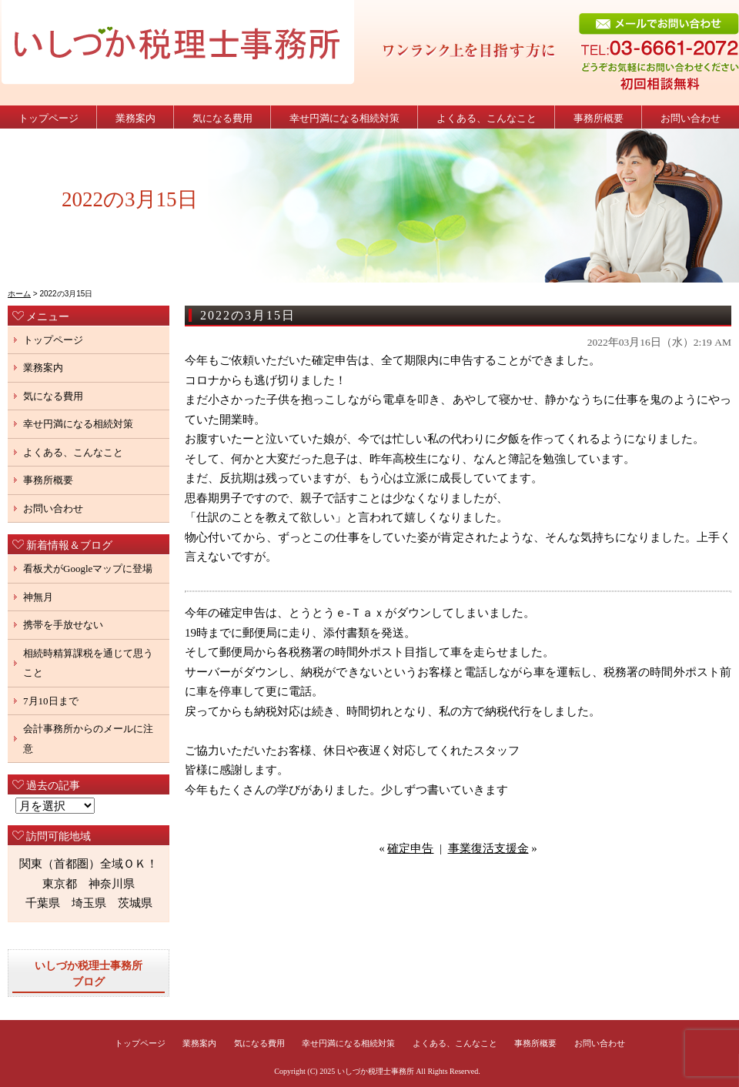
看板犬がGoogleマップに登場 (87, 568)
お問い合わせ (690, 118)
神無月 (38, 597)
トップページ (48, 118)
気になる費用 (222, 118)
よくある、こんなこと (486, 118)
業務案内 (135, 118)
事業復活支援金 (488, 848)
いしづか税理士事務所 (375, 1071)
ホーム (19, 293)
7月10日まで (51, 701)
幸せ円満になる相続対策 (344, 118)
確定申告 (410, 848)
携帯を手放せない (63, 624)
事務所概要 (598, 118)
